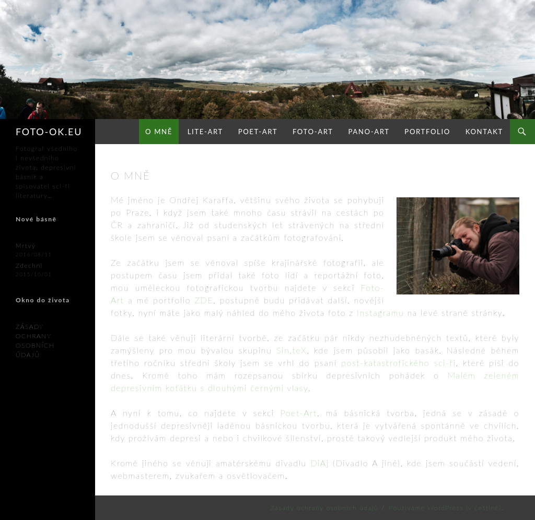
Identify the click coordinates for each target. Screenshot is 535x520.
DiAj (319, 463)
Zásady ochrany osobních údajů (324, 508)
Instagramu (380, 312)
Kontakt (484, 131)
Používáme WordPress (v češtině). (446, 508)
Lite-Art (205, 131)
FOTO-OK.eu (49, 131)
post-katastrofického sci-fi (398, 363)
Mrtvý (26, 246)
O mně (158, 131)
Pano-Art (368, 131)
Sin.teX (291, 350)
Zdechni (29, 265)
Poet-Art (257, 131)
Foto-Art (313, 131)
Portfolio (427, 131)
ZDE (203, 300)
